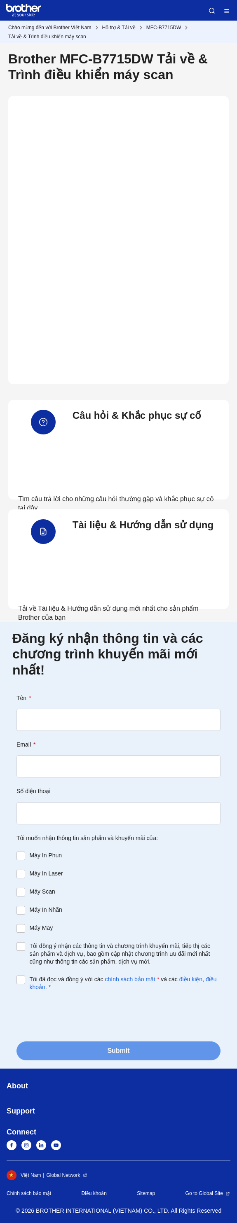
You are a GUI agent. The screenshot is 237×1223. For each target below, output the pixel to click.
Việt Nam (24, 1175)
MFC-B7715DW (163, 27)
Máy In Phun (46, 855)
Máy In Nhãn (46, 909)
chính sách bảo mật (130, 979)
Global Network (63, 1175)
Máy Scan (42, 891)
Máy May (41, 927)
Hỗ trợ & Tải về (119, 27)
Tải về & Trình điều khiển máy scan (47, 37)
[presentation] (79, 1015)
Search (212, 11)
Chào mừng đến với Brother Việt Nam (50, 27)
